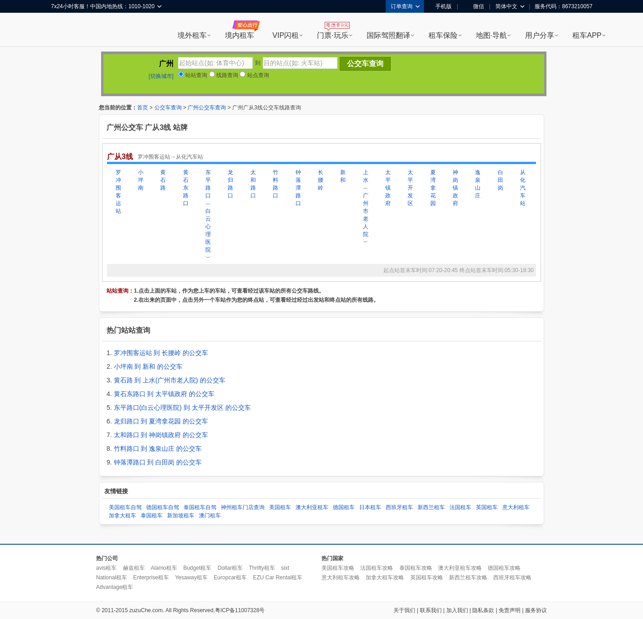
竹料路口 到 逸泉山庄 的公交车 (158, 448)
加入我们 (457, 610)
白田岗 (500, 180)
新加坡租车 (180, 515)
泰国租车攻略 (415, 568)
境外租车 (192, 35)
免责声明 (510, 610)
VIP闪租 (285, 35)
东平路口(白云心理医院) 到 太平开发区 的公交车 (182, 407)
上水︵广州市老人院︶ (365, 207)
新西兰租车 (431, 507)
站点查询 (254, 75)
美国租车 (280, 507)
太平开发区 (410, 187)
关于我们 (404, 610)
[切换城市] (161, 76)
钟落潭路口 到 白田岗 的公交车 (158, 462)
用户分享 (539, 35)
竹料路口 (275, 184)
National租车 (111, 577)
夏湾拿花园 (433, 187)
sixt (285, 568)
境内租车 (239, 35)
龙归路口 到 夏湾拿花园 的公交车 (161, 421)
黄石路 (163, 180)
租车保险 (443, 35)
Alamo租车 (164, 568)
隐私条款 (483, 610)
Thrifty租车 (262, 568)
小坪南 (140, 180)
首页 (142, 107)
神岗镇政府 (455, 187)
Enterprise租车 (151, 577)
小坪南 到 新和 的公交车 (148, 366)
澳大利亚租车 (312, 507)
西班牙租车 (399, 507)
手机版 (440, 6)
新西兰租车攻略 (468, 577)
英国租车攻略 (426, 577)
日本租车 (370, 507)
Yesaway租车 (191, 577)
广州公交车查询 (207, 107)
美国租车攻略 (338, 568)
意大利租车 (516, 507)
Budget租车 (197, 568)
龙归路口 (230, 184)
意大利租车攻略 (341, 577)
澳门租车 (210, 515)
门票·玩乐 (332, 35)
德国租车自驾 (162, 507)
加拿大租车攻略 (385, 577)
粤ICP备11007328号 (240, 610)
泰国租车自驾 (200, 507)
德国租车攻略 (504, 568)
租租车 (62, 30)
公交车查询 (168, 107)
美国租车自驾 (125, 507)
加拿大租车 (122, 515)
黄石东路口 (186, 187)
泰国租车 (152, 515)
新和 (343, 176)
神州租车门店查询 (243, 507)
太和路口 (253, 184)
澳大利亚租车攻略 (460, 568)
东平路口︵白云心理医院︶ (208, 215)
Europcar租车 (230, 577)
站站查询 (192, 75)
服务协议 (536, 610)
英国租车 (487, 507)
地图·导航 (491, 35)
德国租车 (344, 507)
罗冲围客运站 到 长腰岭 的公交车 (161, 352)
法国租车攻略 (376, 568)
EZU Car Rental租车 (277, 577)
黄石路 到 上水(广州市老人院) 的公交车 (169, 380)
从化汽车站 (523, 187)
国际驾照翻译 (388, 35)
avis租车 (106, 568)
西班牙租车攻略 (512, 577)
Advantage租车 (114, 587)
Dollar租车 (230, 568)
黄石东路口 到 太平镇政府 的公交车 (164, 393)
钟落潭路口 (298, 187)
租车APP (587, 35)
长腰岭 (320, 180)
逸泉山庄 (477, 184)
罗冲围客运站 (118, 191)
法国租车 (460, 507)
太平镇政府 (388, 187)
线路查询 (223, 75)
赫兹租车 (134, 568)
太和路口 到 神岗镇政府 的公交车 (161, 434)
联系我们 (431, 610)
